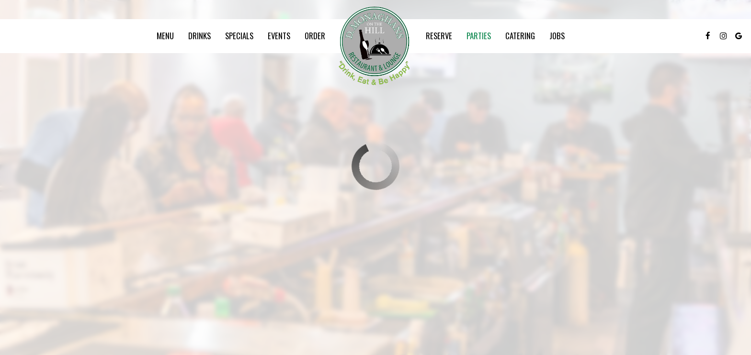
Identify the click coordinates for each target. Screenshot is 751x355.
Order (315, 36)
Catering (520, 36)
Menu (165, 36)
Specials (239, 36)
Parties (479, 36)
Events (279, 36)
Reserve (439, 36)
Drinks (199, 36)
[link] (375, 47)
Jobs (557, 36)
